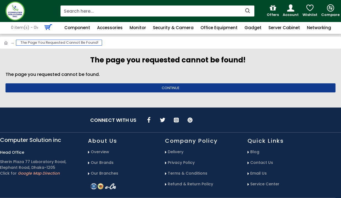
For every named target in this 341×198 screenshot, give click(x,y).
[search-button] (247, 11)
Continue (171, 87)
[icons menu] (148, 119)
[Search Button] (312, 27)
